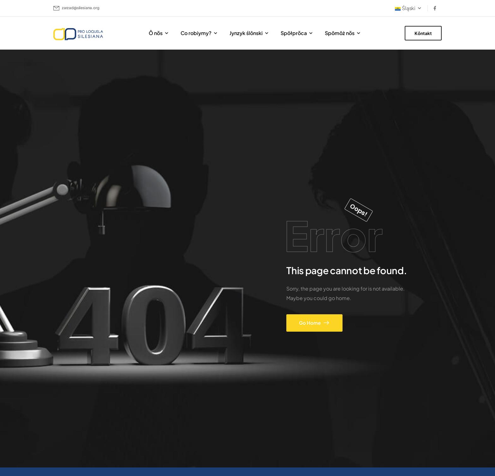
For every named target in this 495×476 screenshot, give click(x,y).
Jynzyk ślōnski (246, 33)
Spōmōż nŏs (340, 33)
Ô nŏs (156, 33)
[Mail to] (76, 8)
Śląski (405, 8)
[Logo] (78, 34)
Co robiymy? (196, 33)
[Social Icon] (434, 8)
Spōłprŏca (294, 33)
